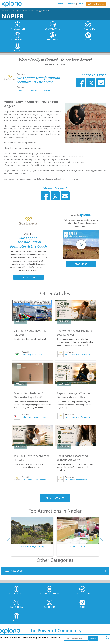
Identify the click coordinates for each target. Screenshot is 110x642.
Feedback (71, 4)
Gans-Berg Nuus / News (32, 354)
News (21, 91)
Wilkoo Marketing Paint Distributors (35, 417)
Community (34, 91)
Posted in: (20, 87)
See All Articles (55, 498)
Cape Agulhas (17, 10)
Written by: (28, 234)
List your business (96, 4)
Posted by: (21, 74)
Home (4, 10)
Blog (38, 10)
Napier (30, 10)
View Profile (28, 277)
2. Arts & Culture (77, 546)
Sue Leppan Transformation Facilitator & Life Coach (38, 79)
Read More (81, 264)
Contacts (60, 4)
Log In (80, 4)
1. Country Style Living (32, 546)
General (47, 10)
